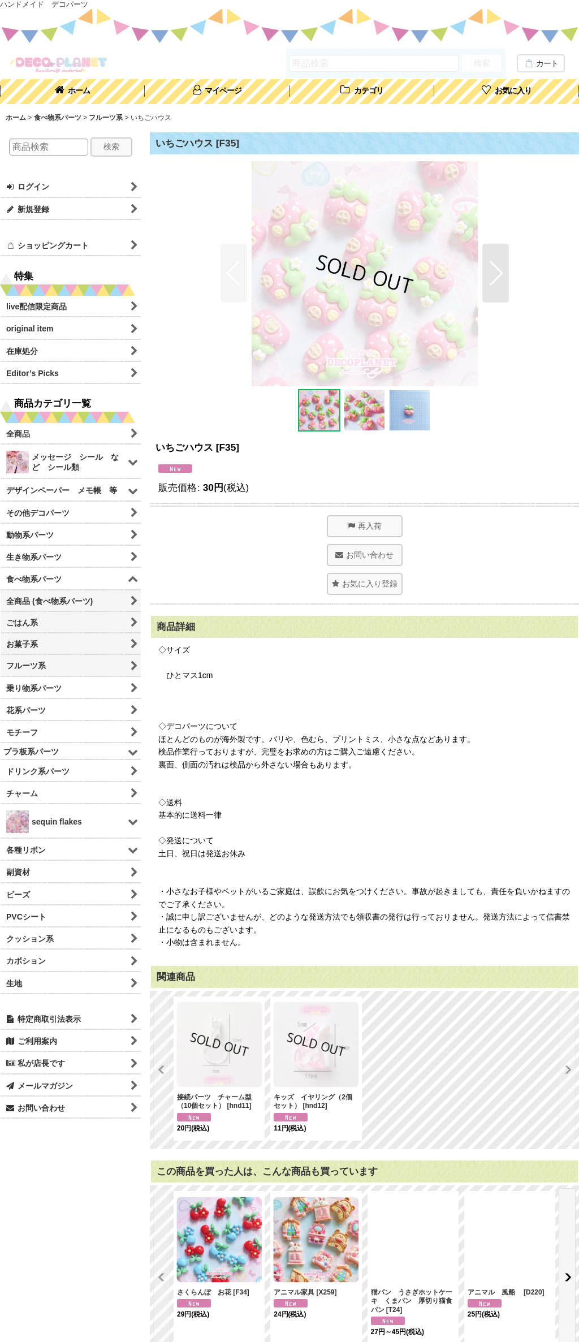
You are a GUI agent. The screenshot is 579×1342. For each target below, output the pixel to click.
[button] (234, 273)
